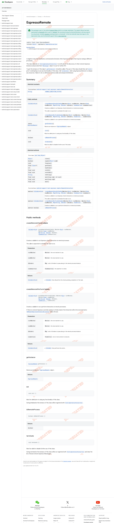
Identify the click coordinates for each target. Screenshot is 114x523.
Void (35, 103)
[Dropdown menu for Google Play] (61, 2)
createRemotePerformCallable (54, 115)
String (30, 91)
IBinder (63, 105)
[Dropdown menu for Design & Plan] (38, 2)
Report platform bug (104, 518)
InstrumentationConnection (48, 64)
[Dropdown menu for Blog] (72, 2)
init (46, 130)
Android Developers (31, 16)
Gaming (40, 518)
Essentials (19, 2)
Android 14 (71, 520)
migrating (46, 34)
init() (90, 69)
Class (33, 165)
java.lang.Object (30, 47)
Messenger (46, 66)
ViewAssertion (78, 105)
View (87, 103)
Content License (67, 461)
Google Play (56, 2)
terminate (48, 141)
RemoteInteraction (51, 44)
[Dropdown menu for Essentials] (24, 2)
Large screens (56, 518)
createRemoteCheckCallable (53, 103)
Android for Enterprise (28, 520)
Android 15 (71, 518)
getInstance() (51, 69)
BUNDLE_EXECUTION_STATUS (53, 91)
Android (25, 518)
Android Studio (107, 2)
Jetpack (55, 32)
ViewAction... (78, 116)
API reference (6, 8)
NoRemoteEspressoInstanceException (38, 312)
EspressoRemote (32, 125)
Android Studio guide (89, 519)
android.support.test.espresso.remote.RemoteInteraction (55, 89)
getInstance (48, 123)
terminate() (65, 71)
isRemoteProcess (50, 137)
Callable (30, 103)
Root (69, 103)
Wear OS (55, 520)
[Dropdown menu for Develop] (49, 2)
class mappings (62, 36)
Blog (68, 2)
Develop (39, 16)
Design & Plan (32, 2)
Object (34, 44)
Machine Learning (42, 520)
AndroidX (41, 32)
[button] (10, 23)
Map (54, 105)
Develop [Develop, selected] (44, 2)
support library (54, 30)
